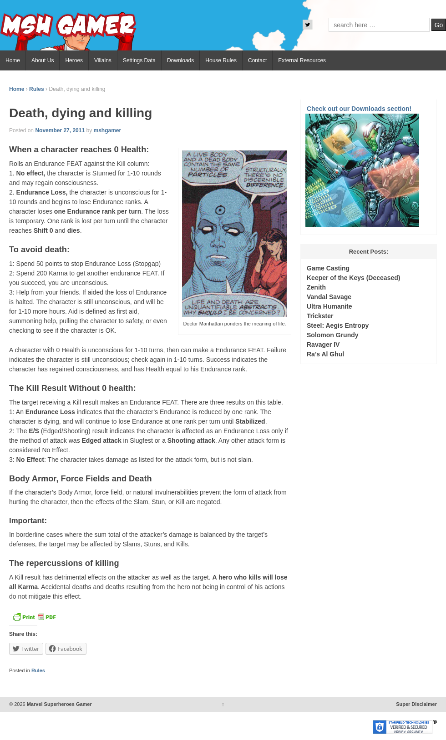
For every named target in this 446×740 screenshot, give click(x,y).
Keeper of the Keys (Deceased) (353, 277)
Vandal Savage (329, 296)
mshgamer (107, 130)
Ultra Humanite (329, 306)
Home (12, 60)
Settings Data (139, 60)
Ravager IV (323, 344)
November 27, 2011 (60, 130)
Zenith (316, 287)
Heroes (74, 60)
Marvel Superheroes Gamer (58, 704)
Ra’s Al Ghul (325, 354)
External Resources (302, 60)
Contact (257, 60)
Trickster (320, 316)
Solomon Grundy (333, 335)
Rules (36, 89)
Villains (103, 60)
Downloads (180, 60)
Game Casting (328, 268)
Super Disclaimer (416, 704)
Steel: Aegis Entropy (338, 325)
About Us (42, 60)
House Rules (221, 60)
